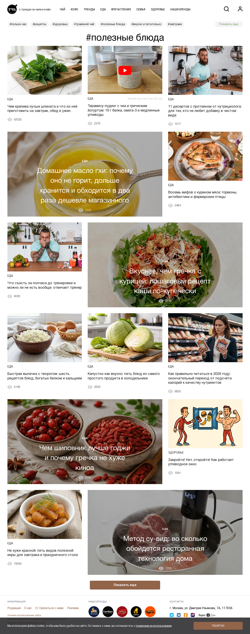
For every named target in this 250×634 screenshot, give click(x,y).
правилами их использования (154, 625)
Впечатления (121, 9)
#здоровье (60, 24)
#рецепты (39, 24)
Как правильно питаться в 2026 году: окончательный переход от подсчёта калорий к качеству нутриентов (200, 378)
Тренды (89, 9)
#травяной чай (84, 24)
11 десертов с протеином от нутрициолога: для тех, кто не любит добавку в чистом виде (205, 110)
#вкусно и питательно (146, 24)
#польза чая (18, 24)
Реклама (73, 608)
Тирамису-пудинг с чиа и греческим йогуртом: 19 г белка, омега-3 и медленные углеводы (124, 110)
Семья (140, 9)
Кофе (74, 9)
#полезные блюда (113, 24)
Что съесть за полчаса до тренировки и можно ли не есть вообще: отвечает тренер (41, 287)
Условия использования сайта (24, 615)
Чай (62, 9)
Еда (103, 9)
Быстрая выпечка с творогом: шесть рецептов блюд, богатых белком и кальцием (38, 378)
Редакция (14, 608)
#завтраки (175, 24)
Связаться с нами (51, 608)
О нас (28, 608)
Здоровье (158, 9)
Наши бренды (180, 9)
